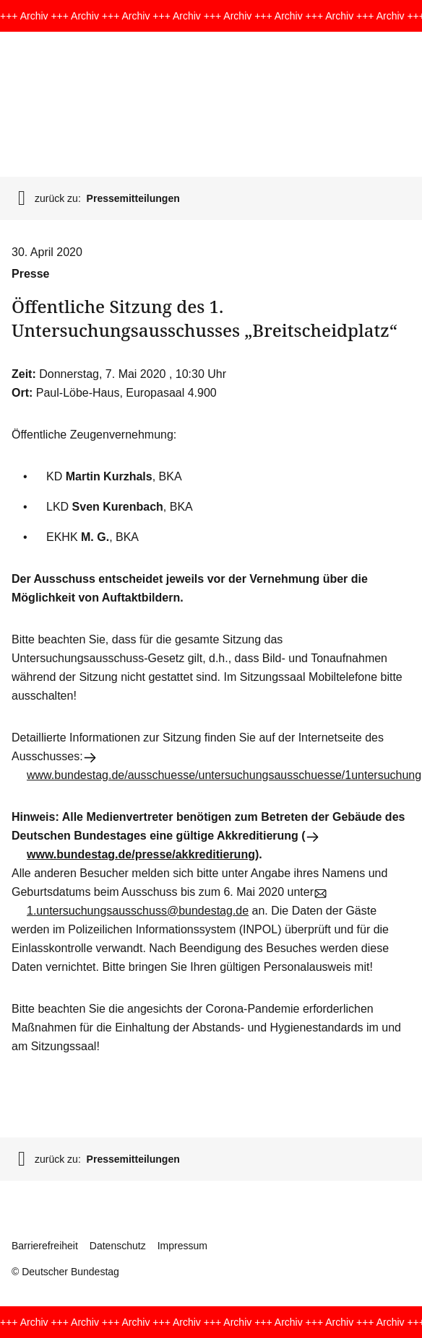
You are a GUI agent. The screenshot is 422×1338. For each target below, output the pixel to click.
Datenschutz (118, 1245)
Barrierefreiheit (45, 1245)
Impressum (182, 1245)
